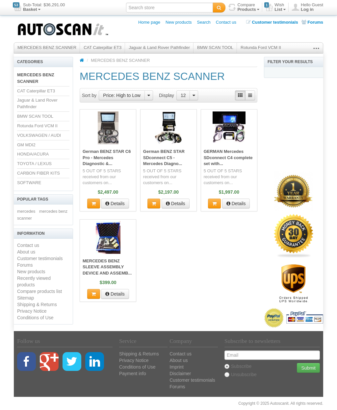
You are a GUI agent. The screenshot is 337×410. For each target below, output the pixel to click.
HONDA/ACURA (33, 154)
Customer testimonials (272, 22)
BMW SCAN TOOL (215, 47)
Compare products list (39, 291)
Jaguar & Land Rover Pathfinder (159, 47)
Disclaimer (180, 373)
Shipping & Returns (37, 304)
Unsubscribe (240, 374)
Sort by (89, 95)
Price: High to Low (122, 95)
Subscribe (237, 366)
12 (183, 95)
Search (204, 22)
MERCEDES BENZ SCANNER (46, 47)
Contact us (226, 22)
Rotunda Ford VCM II (261, 47)
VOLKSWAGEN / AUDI (39, 135)
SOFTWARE (29, 182)
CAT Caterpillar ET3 (102, 47)
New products (179, 22)
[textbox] (169, 7)
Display (166, 95)
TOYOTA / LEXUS (34, 163)
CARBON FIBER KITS (38, 173)
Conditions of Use (35, 317)
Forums (312, 22)
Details (115, 202)
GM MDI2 (26, 144)
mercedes (26, 211)
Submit (308, 368)
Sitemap (25, 298)
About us (26, 251)
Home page (149, 22)
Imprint (176, 367)
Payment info (132, 373)
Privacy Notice (31, 311)
